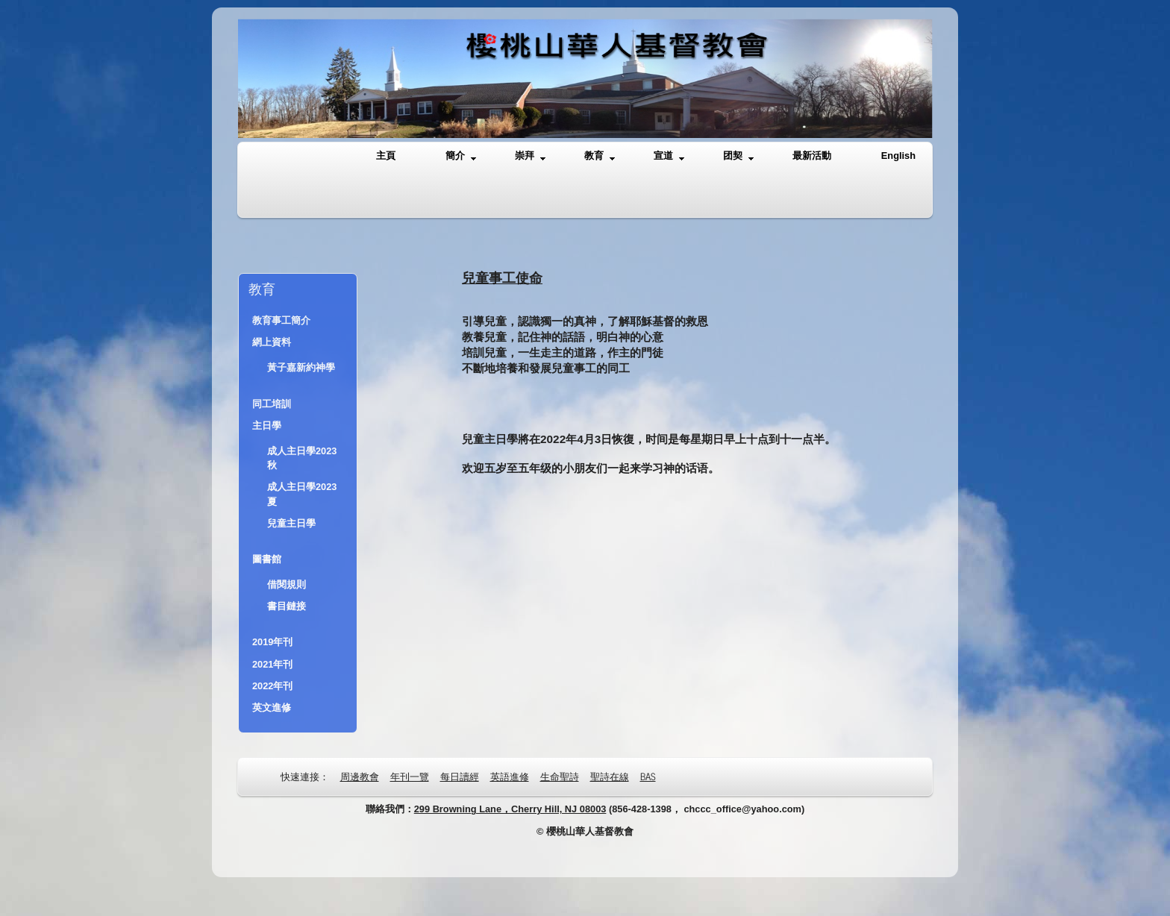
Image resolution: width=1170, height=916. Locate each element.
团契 (738, 156)
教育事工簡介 (281, 320)
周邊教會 (359, 776)
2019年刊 (272, 641)
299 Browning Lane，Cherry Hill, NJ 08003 (510, 809)
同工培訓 (271, 404)
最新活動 (811, 155)
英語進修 (509, 776)
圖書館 (266, 559)
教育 (599, 156)
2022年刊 (272, 685)
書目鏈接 (286, 606)
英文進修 (271, 707)
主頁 (385, 155)
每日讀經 (459, 776)
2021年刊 (272, 664)
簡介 (460, 156)
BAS (648, 776)
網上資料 (271, 342)
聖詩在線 (609, 776)
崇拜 (530, 156)
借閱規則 (286, 584)
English (898, 155)
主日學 (266, 425)
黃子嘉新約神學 (301, 367)
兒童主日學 (291, 523)
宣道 (669, 156)
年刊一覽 (409, 776)
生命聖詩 (559, 776)
